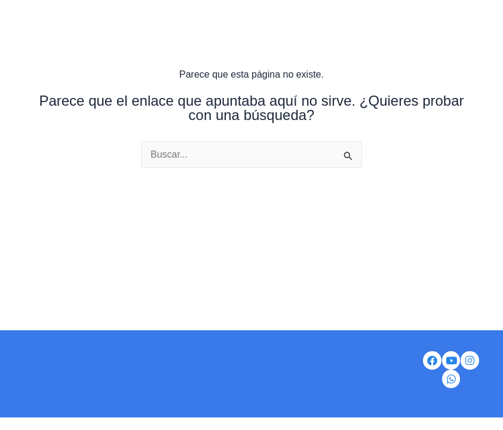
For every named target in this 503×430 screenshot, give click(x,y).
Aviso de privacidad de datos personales (154, 398)
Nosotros (55, 365)
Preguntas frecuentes (300, 398)
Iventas (126, 382)
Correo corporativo (218, 365)
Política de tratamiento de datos (230, 382)
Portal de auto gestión (325, 365)
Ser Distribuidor (127, 365)
